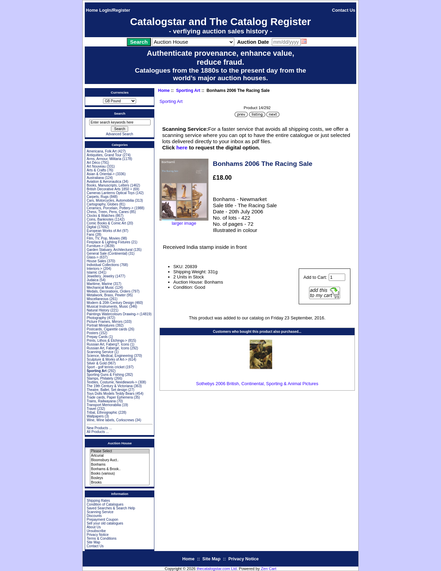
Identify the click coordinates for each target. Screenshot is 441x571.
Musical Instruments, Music (107, 306)
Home (92, 10)
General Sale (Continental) (106, 253)
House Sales (96, 261)
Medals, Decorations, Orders (108, 291)
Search (119, 113)
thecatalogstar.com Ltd (217, 569)
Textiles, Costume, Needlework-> (111, 382)
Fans (90, 234)
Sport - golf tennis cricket (105, 367)
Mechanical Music (100, 287)
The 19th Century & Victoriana (109, 386)
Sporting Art (188, 90)
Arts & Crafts (96, 170)
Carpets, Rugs (97, 197)
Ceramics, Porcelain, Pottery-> (109, 208)
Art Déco (93, 163)
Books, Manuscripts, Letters (107, 185)
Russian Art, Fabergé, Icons (107, 348)
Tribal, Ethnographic (101, 412)
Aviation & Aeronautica (103, 181)
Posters (92, 333)
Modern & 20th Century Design (110, 303)
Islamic (91, 272)
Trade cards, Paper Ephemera (109, 397)
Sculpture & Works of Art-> (106, 359)
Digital (91, 227)
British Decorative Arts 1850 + (109, 189)
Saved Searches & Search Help (110, 508)
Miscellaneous (97, 299)
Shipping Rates (98, 501)
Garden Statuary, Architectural (109, 250)
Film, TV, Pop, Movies (103, 238)
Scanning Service (99, 352)
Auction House (120, 443)
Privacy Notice (97, 535)
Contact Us (344, 10)
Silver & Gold (96, 363)
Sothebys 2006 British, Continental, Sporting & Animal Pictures (257, 383)
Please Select (119, 451)
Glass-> (92, 257)
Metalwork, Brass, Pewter (105, 295)
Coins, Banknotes (99, 219)
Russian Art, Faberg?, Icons (107, 344)
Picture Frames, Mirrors (104, 322)
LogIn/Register (114, 10)
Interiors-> (94, 269)
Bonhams (119, 465)
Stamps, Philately (99, 378)
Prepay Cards (96, 337)
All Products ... (97, 432)
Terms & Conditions (101, 538)
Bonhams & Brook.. (119, 469)
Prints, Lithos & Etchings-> (106, 340)
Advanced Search (119, 134)
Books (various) (119, 474)
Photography (96, 318)
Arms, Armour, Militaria (103, 159)
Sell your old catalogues (104, 523)
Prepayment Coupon (102, 519)
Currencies (120, 92)
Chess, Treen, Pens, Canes (107, 212)
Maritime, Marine (99, 284)
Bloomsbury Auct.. (119, 460)
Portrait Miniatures (100, 325)
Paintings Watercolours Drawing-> (112, 314)
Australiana (95, 178)
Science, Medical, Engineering (109, 356)
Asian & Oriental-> (100, 174)
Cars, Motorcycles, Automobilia (110, 200)
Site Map (93, 542)
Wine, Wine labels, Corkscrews (110, 420)
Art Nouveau (96, 166)
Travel (91, 409)
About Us (93, 527)
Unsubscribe (96, 531)
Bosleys (119, 478)
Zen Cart (268, 569)
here (181, 147)
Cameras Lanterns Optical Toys (110, 193)
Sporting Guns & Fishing (105, 375)
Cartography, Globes (102, 204)
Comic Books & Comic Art (106, 223)
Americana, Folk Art (101, 151)
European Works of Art (103, 231)
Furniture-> (94, 246)
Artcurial (119, 456)
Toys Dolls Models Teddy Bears (110, 393)
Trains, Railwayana (101, 401)
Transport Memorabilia (103, 405)
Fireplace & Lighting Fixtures (108, 242)
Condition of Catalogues (104, 504)
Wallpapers (95, 416)
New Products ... (99, 428)
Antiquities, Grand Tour (104, 155)
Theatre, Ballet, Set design (106, 390)
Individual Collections (102, 265)
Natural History (97, 310)
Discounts (94, 516)
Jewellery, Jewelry (100, 276)
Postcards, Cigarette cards (106, 329)
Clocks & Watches (100, 216)
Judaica (92, 280)
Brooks (119, 482)
